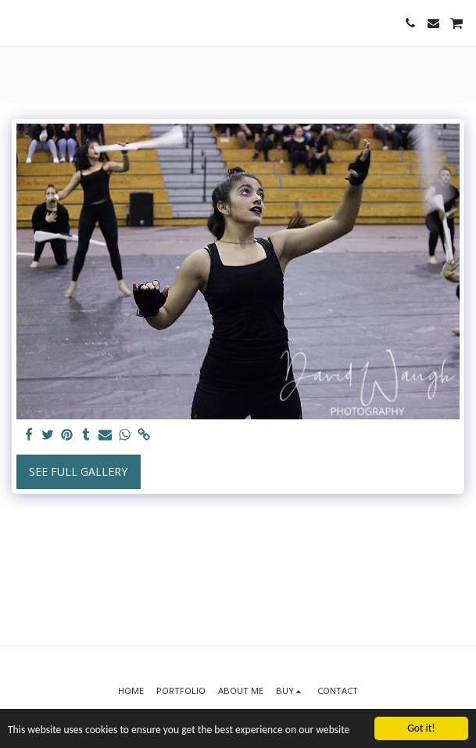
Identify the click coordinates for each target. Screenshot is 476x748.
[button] (17, 22)
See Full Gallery (78, 471)
